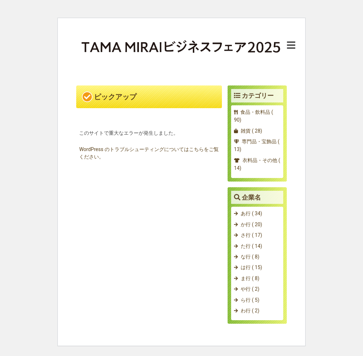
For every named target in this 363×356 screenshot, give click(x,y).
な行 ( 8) (250, 257)
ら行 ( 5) (250, 300)
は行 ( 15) (251, 267)
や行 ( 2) (250, 289)
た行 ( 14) (251, 246)
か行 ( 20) (251, 224)
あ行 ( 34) (251, 213)
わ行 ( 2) (250, 310)
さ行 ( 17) (251, 235)
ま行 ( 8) (250, 278)
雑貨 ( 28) (251, 131)
